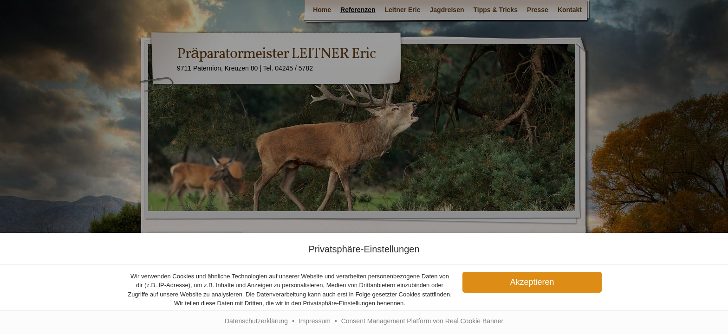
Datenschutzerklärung (256, 321)
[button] (532, 282)
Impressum (315, 321)
